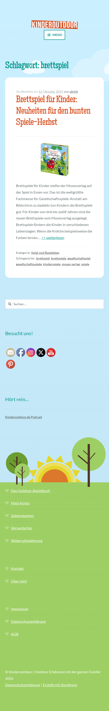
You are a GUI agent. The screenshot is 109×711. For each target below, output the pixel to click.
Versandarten (21, 528)
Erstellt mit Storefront (60, 685)
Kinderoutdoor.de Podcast (23, 417)
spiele (85, 264)
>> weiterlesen (53, 237)
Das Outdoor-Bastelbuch (30, 490)
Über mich (19, 581)
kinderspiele (51, 264)
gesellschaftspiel (78, 258)
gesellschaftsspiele (29, 264)
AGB (14, 634)
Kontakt (17, 568)
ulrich (74, 91)
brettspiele (58, 258)
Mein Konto (20, 503)
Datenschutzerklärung (28, 621)
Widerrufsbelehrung (26, 540)
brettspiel (43, 258)
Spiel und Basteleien (45, 253)
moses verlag (71, 264)
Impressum (19, 609)
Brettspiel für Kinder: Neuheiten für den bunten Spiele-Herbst (53, 112)
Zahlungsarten (22, 515)
